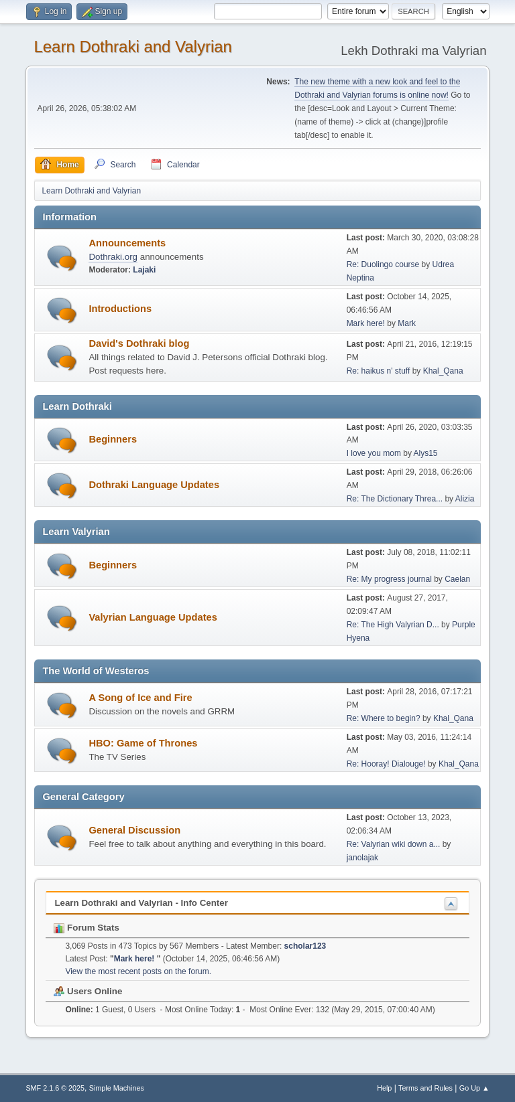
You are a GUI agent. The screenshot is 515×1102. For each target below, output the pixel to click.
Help (384, 1088)
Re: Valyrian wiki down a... (394, 844)
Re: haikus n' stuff (378, 371)
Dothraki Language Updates (154, 484)
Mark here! (367, 323)
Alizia (465, 498)
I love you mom (374, 453)
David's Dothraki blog (139, 343)
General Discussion (134, 830)
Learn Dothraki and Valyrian (133, 46)
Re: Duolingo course (383, 264)
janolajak (362, 857)
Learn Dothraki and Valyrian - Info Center (140, 903)
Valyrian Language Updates (153, 617)
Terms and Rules (425, 1088)
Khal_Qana (443, 371)
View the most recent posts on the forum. (138, 971)
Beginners (113, 439)
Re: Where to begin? (383, 718)
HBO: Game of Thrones (143, 743)
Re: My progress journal (389, 579)
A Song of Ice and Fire (140, 697)
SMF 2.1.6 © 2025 (54, 1088)
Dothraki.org (113, 257)
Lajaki (144, 269)
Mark (407, 323)
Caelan (457, 579)
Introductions (120, 308)
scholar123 (305, 946)
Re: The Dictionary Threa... (395, 498)
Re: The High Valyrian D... (393, 624)
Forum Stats (86, 928)
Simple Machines (116, 1088)
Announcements (127, 243)
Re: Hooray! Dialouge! (386, 764)
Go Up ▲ (474, 1088)
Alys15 (426, 453)
